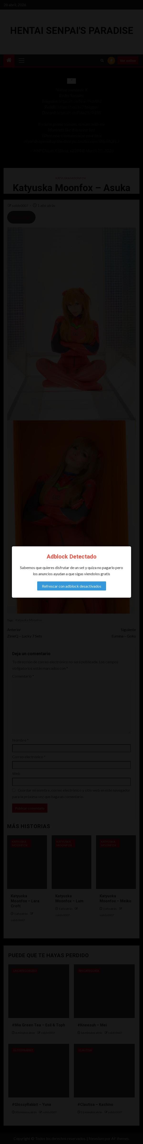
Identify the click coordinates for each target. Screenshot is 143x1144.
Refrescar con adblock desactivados (71, 586)
